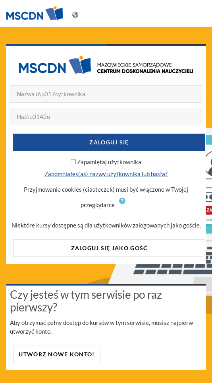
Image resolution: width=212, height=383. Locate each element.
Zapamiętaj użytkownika (109, 161)
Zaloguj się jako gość (109, 248)
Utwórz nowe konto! (56, 354)
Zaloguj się (109, 142)
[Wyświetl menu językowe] (76, 13)
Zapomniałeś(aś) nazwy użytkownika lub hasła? (106, 173)
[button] (124, 205)
